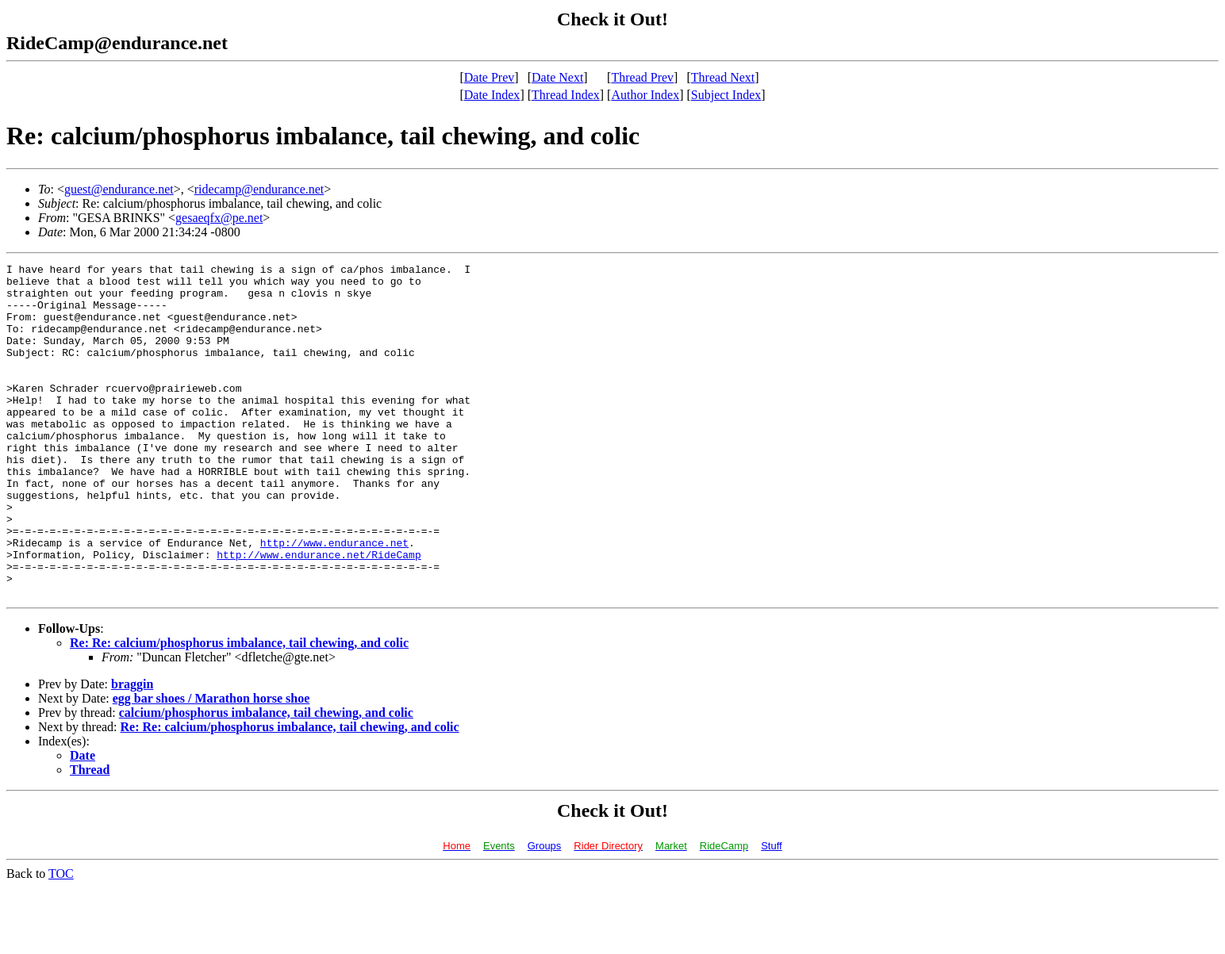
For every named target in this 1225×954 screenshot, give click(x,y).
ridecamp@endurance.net (259, 189)
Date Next (557, 77)
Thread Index (566, 95)
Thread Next (723, 77)
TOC (61, 940)
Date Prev (489, 77)
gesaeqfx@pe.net (219, 217)
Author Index (645, 95)
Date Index (492, 95)
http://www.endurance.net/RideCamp (318, 614)
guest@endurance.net (119, 189)
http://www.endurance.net (334, 599)
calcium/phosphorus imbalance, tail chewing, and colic (266, 779)
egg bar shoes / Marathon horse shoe (211, 765)
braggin (132, 750)
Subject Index (726, 95)
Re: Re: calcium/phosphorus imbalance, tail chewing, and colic (239, 709)
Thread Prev (642, 77)
